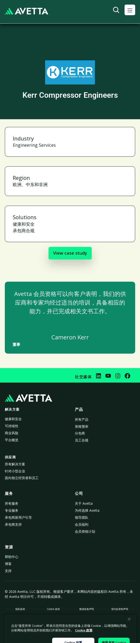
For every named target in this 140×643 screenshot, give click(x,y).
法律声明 (120, 617)
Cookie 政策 (53, 609)
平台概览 (11, 440)
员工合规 (81, 440)
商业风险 (11, 433)
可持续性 (11, 426)
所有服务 (11, 503)
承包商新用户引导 (18, 517)
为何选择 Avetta (87, 510)
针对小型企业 (15, 471)
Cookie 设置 (86, 617)
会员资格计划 (85, 531)
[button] (130, 10)
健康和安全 (13, 419)
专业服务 (11, 510)
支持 (8, 570)
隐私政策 (20, 609)
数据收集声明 (86, 609)
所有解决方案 (15, 464)
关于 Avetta (84, 503)
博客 (8, 563)
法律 (53, 617)
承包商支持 (13, 524)
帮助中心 (11, 556)
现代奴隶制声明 (119, 609)
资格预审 (81, 426)
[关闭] (129, 637)
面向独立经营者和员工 (22, 477)
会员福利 (81, 524)
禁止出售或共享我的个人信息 (20, 617)
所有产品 (81, 419)
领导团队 (81, 517)
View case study (70, 253)
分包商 (80, 433)
